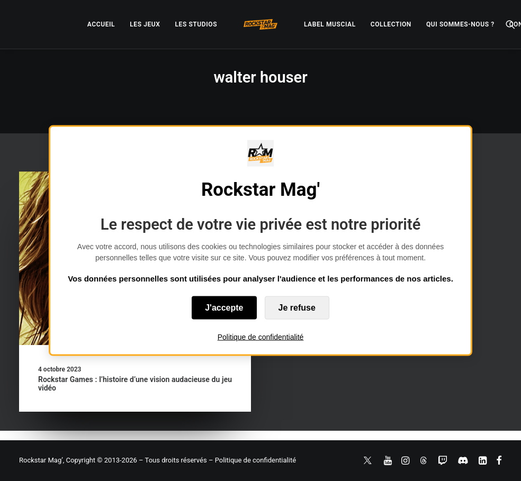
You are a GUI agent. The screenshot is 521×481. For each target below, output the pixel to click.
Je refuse (297, 307)
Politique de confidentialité (261, 337)
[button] (510, 24)
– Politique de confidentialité (252, 460)
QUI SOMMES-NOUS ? (460, 24)
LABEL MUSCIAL (330, 24)
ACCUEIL (101, 24)
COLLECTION (391, 24)
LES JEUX (145, 24)
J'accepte (224, 307)
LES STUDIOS (196, 24)
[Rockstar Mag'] (260, 24)
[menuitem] (101, 24)
